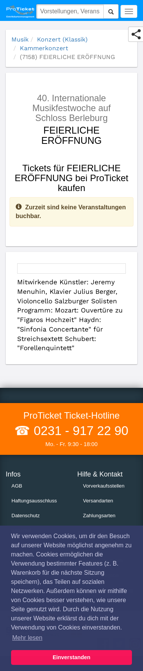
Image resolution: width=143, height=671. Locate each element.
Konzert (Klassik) (62, 39)
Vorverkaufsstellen (104, 486)
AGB (16, 486)
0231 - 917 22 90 (79, 431)
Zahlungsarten (99, 515)
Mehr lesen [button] (27, 637)
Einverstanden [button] (71, 657)
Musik (20, 39)
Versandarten (98, 501)
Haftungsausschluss (34, 501)
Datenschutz (25, 515)
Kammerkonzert (44, 48)
